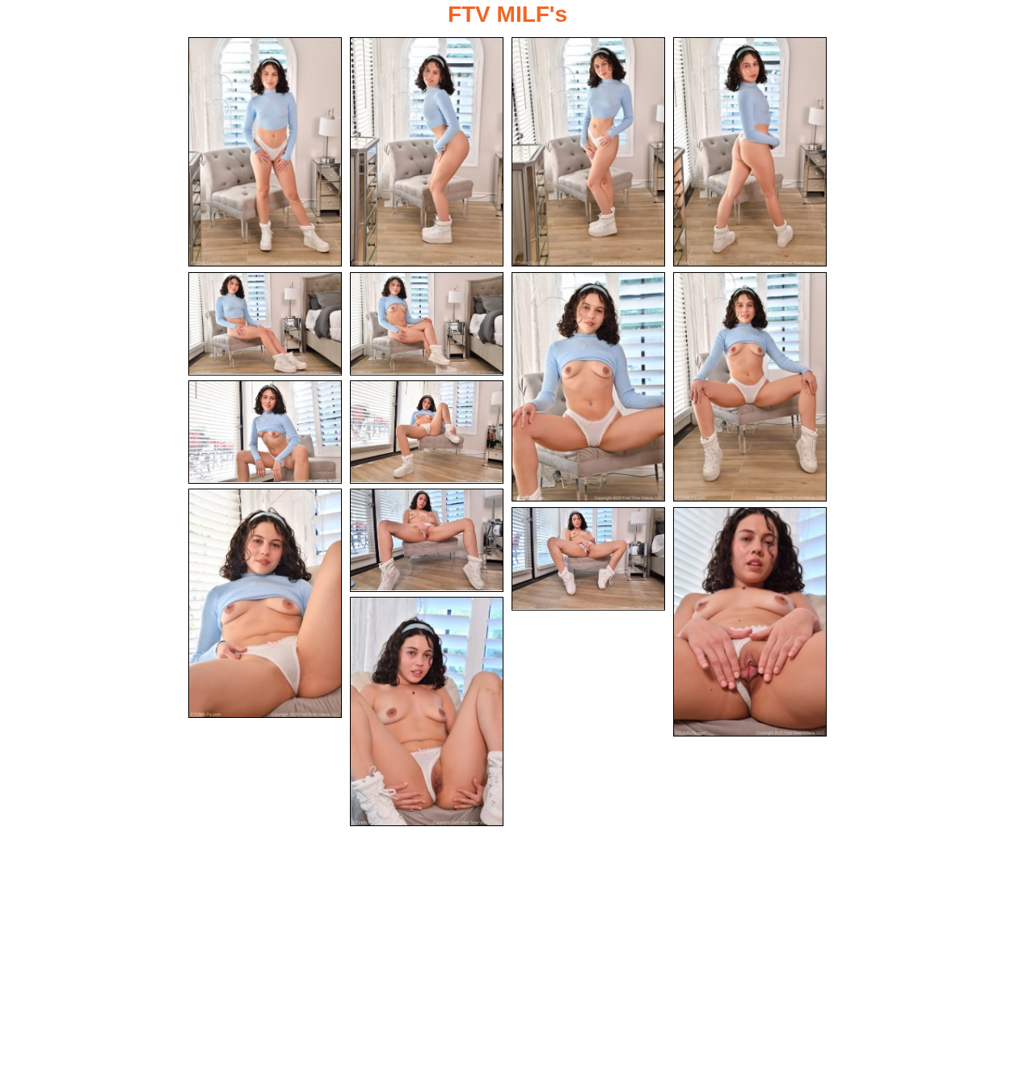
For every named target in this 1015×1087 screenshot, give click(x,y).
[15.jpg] (426, 711)
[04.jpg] (750, 152)
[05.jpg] (265, 324)
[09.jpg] (265, 432)
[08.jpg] (750, 387)
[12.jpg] (426, 540)
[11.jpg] (265, 603)
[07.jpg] (588, 387)
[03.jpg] (588, 152)
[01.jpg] (265, 152)
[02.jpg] (426, 152)
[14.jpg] (750, 622)
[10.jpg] (426, 432)
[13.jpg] (588, 559)
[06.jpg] (426, 324)
